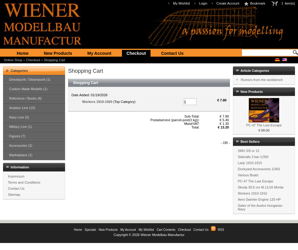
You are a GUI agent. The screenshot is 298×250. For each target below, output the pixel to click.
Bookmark (254, 3)
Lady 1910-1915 (250, 163)
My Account (99, 53)
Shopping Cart (54, 60)
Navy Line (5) (19, 117)
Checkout (136, 53)
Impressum (16, 176)
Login (203, 3)
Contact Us (172, 53)
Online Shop (13, 60)
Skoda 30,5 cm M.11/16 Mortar (261, 187)
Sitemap (14, 194)
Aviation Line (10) (22, 108)
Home (23, 53)
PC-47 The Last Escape (264, 125)
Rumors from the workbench (262, 80)
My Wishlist (181, 3)
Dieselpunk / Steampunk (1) (29, 79)
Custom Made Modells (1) (28, 89)
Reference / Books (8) (25, 98)
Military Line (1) (20, 127)
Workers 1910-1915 (252, 193)
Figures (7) (17, 136)
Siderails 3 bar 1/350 (253, 157)
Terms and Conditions (24, 182)
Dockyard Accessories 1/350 (259, 169)
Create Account (228, 3)
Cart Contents (166, 229)
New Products (58, 53)
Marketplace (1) (20, 155)
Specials (90, 229)
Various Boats (248, 175)
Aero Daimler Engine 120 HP (259, 199)
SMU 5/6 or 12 (248, 151)
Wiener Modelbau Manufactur (162, 235)
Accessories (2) (20, 145)
